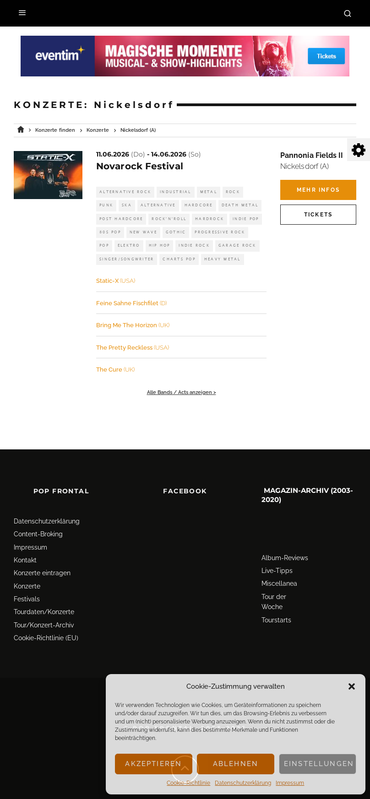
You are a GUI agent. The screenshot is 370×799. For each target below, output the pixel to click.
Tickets (318, 214)
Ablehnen (235, 764)
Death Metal (240, 205)
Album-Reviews (284, 537)
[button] (351, 686)
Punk (106, 205)
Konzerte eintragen (42, 552)
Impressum (290, 783)
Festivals (27, 578)
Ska (127, 205)
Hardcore (199, 205)
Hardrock (209, 219)
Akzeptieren (153, 764)
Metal (208, 192)
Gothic (176, 232)
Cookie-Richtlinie (188, 783)
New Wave (143, 232)
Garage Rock (237, 245)
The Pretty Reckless (132, 347)
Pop (104, 245)
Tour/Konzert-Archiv (44, 604)
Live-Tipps (277, 550)
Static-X (115, 280)
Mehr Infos (318, 190)
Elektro (129, 245)
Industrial (175, 192)
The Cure (115, 369)
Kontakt (25, 539)
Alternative (158, 205)
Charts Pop (179, 259)
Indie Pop (246, 219)
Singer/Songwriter (126, 259)
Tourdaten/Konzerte (44, 591)
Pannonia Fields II (311, 155)
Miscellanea (279, 563)
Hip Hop (159, 245)
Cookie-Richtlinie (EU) (46, 617)
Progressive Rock (220, 232)
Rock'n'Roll (169, 219)
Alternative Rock (125, 192)
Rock (233, 192)
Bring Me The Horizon (132, 325)
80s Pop (110, 232)
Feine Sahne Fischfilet (131, 303)
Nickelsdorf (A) (304, 166)
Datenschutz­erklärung (243, 783)
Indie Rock (194, 245)
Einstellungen (319, 764)
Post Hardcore (121, 219)
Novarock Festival (139, 166)
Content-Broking (38, 513)
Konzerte (27, 565)
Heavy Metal (222, 259)
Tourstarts (276, 599)
